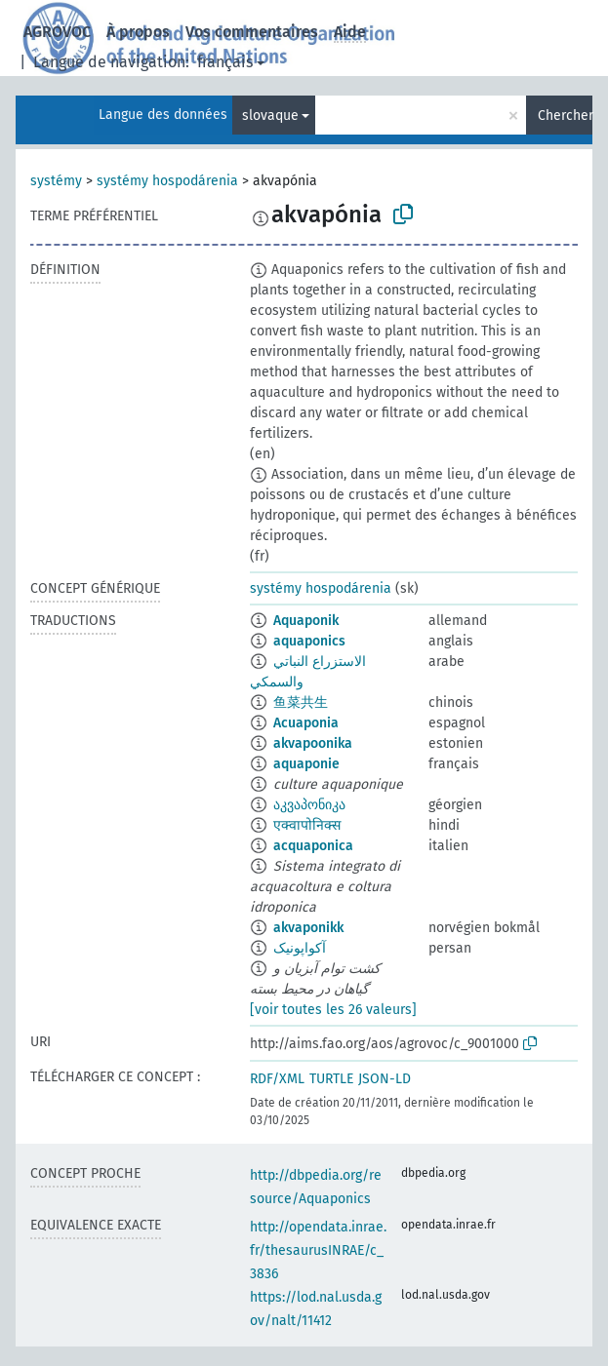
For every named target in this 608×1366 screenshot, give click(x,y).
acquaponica (313, 846)
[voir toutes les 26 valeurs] (333, 1009)
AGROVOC (57, 31)
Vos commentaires (251, 31)
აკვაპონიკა (309, 805)
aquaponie (306, 764)
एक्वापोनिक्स (307, 825)
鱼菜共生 (300, 702)
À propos (138, 31)
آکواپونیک (299, 948)
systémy (56, 181)
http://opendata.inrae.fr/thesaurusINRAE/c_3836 (318, 1250)
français (225, 62)
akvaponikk (308, 927)
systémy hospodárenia (167, 181)
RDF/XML (277, 1079)
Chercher (565, 115)
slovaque (270, 115)
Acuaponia (306, 723)
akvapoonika (312, 743)
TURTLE (331, 1079)
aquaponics (309, 641)
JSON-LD (384, 1079)
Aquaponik (306, 620)
